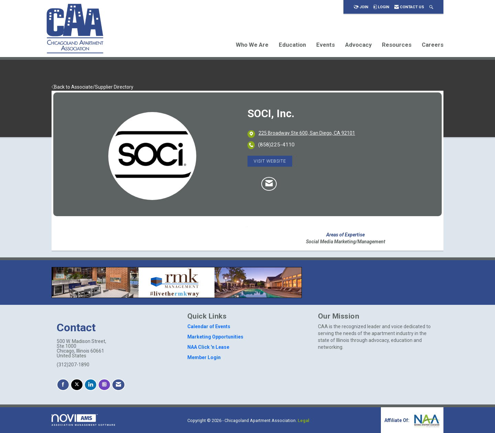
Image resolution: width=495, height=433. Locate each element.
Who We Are (252, 44)
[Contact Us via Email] (118, 385)
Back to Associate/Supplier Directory (92, 87)
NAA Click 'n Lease (208, 347)
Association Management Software (84, 420)
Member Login (204, 357)
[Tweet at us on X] (76, 385)
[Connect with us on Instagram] (104, 385)
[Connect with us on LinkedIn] (90, 385)
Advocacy (358, 44)
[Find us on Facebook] (63, 385)
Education (292, 44)
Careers (432, 44)
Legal (303, 420)
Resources (396, 44)
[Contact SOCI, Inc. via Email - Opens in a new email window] (269, 184)
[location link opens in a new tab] (306, 133)
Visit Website (270, 161)
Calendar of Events (208, 326)
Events (325, 44)
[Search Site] (431, 7)
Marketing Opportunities (215, 337)
